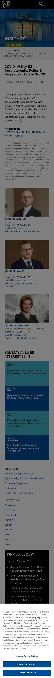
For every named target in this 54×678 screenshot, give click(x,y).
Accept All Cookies (27, 674)
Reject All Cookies (27, 666)
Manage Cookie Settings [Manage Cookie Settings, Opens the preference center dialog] (27, 658)
